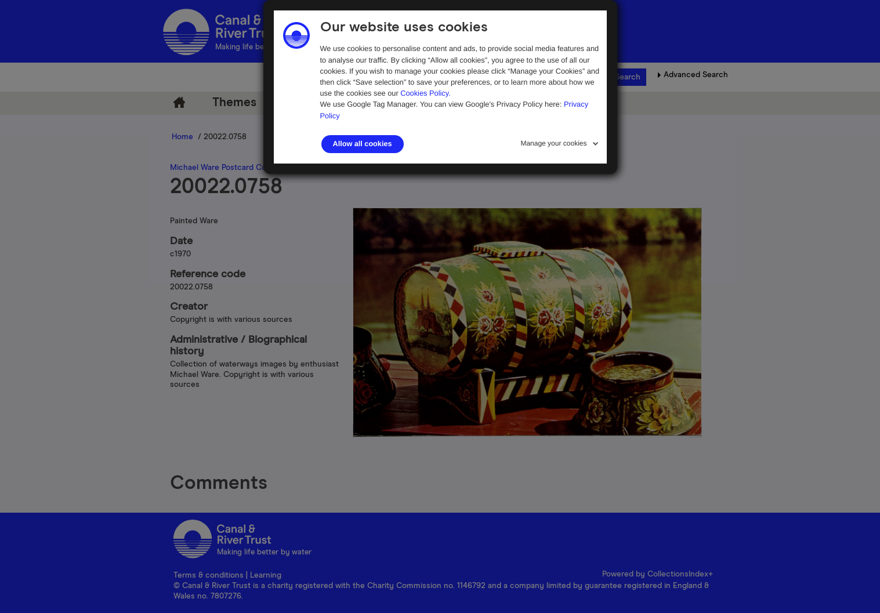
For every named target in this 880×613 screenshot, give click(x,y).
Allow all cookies (362, 144)
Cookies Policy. (425, 93)
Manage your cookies (553, 143)
